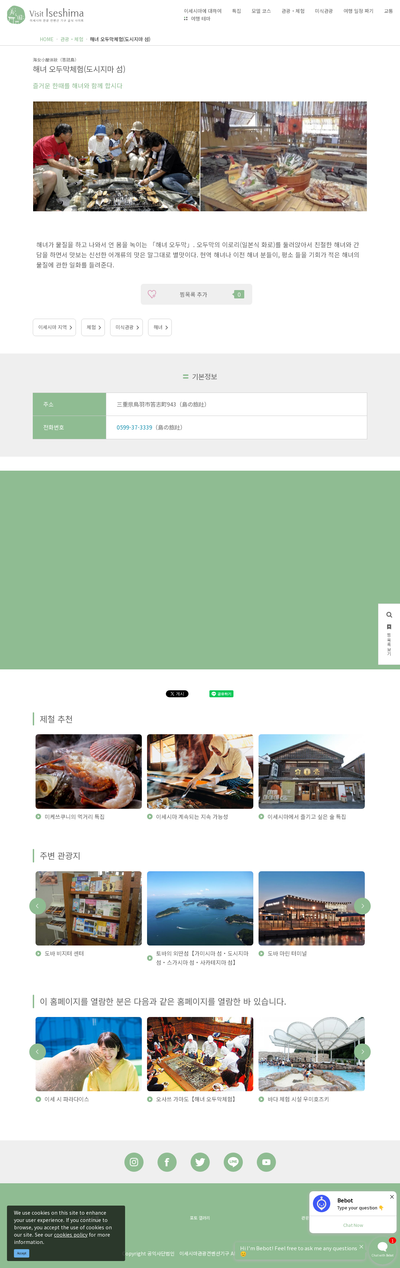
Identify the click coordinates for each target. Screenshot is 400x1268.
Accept (21, 1253)
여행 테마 (200, 18)
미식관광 (125, 327)
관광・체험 (71, 39)
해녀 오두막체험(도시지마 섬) (120, 39)
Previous (37, 906)
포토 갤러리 (200, 1218)
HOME (47, 39)
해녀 (158, 327)
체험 (91, 327)
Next (362, 906)
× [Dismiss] (392, 1196)
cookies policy (70, 1234)
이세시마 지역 (52, 327)
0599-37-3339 (134, 427)
